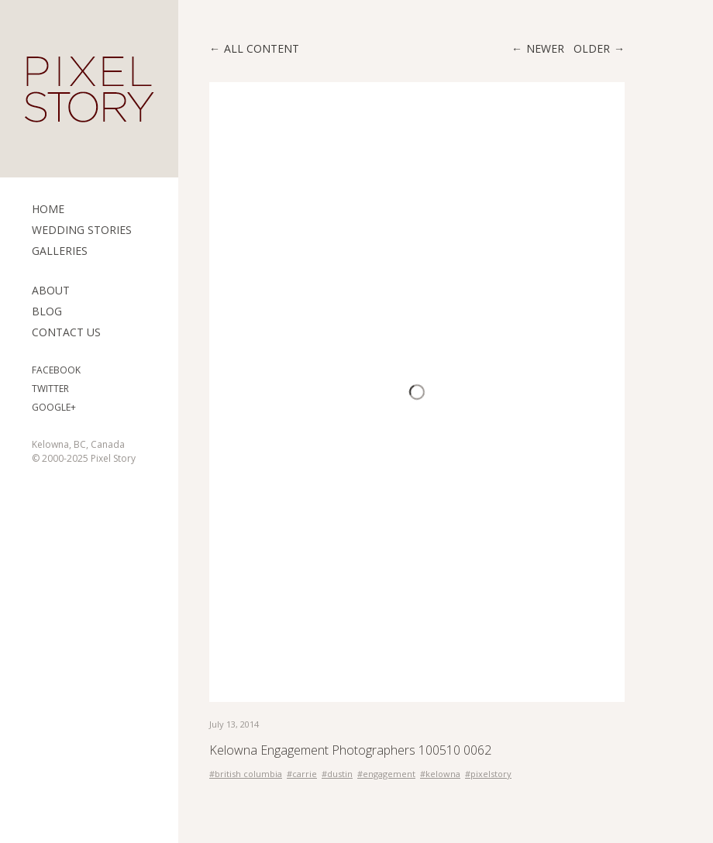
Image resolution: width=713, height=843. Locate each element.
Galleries (60, 250)
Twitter (50, 388)
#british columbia (245, 773)
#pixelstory (488, 773)
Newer (545, 48)
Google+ (54, 407)
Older (592, 48)
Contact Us (66, 332)
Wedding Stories (82, 229)
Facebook (56, 370)
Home (48, 208)
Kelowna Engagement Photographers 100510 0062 (350, 750)
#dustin (337, 773)
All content (261, 48)
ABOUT (51, 290)
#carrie (302, 773)
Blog (47, 311)
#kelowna (440, 773)
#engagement (386, 773)
